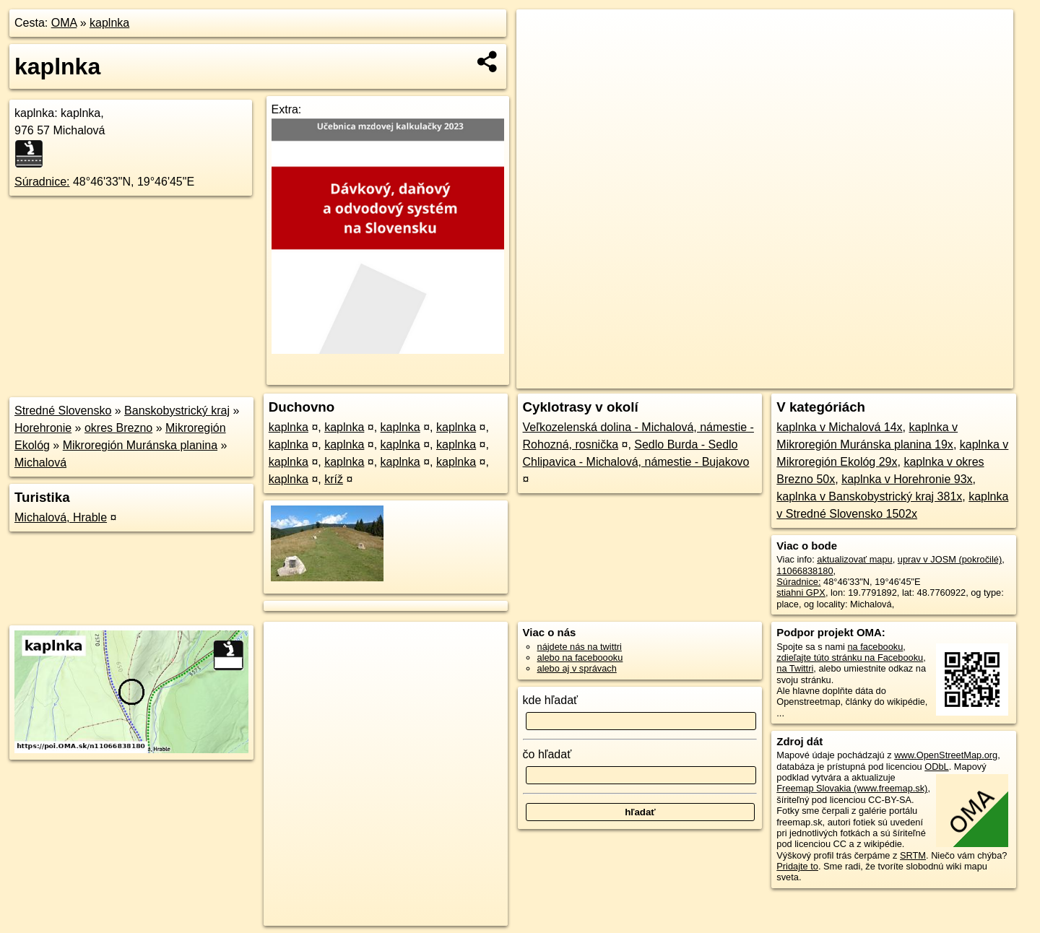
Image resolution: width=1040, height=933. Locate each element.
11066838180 (804, 570)
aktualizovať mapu (854, 559)
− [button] (541, 56)
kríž (333, 479)
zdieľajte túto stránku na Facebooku (849, 657)
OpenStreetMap (760, 377)
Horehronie (43, 428)
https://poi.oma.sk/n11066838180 (946, 377)
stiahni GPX (801, 592)
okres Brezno (118, 428)
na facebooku (875, 646)
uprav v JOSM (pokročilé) (950, 559)
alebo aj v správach (577, 668)
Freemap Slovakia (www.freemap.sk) (851, 788)
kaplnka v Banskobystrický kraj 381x (869, 496)
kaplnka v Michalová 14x (839, 427)
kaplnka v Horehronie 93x (906, 479)
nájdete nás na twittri (579, 646)
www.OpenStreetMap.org (945, 755)
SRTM (913, 855)
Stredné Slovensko (62, 410)
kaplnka (109, 23)
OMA (64, 23)
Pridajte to (797, 866)
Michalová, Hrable (60, 517)
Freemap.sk (834, 377)
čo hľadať (547, 754)
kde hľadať (550, 700)
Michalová (40, 462)
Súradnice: (42, 181)
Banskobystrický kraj (177, 410)
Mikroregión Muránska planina (140, 445)
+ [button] (541, 34)
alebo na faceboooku (580, 657)
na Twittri (794, 668)
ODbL (936, 766)
